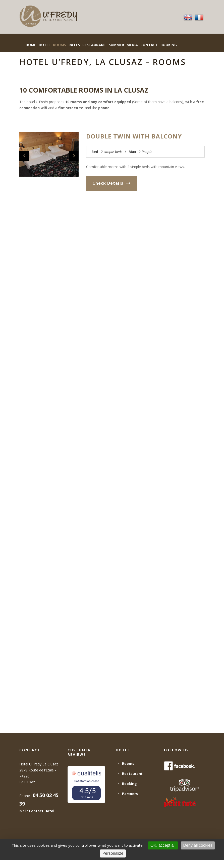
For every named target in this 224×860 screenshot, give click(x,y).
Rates (74, 44)
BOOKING (168, 44)
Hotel (44, 44)
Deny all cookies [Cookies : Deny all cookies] (198, 845)
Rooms (59, 44)
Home (31, 44)
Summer (116, 44)
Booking (129, 783)
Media (132, 44)
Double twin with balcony (134, 136)
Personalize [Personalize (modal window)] (113, 853)
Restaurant (94, 44)
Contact (149, 44)
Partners (130, 793)
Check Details (111, 183)
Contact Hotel (41, 811)
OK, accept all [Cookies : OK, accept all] (163, 845)
